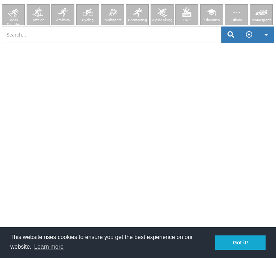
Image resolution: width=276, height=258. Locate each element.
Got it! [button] (240, 242)
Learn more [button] (49, 247)
